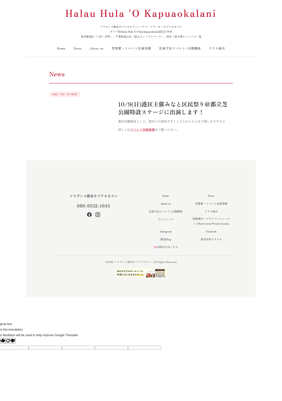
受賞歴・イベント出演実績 (131, 48)
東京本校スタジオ (211, 239)
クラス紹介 (217, 48)
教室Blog (165, 239)
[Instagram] (97, 214)
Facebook (211, 231)
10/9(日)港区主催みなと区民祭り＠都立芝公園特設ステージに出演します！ (173, 108)
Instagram (165, 231)
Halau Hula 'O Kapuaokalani (141, 13)
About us (97, 48)
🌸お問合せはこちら (165, 247)
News (77, 48)
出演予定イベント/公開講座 (180, 48)
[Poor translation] (10, 341)
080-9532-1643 (93, 206)
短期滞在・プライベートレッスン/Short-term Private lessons (211, 221)
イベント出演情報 (142, 129)
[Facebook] (89, 214)
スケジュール (166, 219)
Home (61, 48)
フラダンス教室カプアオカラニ (93, 195)
